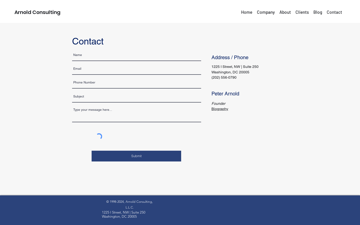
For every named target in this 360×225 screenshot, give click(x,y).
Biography (219, 109)
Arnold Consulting (37, 12)
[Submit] (136, 156)
